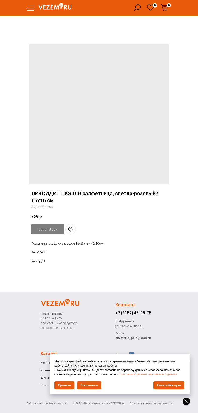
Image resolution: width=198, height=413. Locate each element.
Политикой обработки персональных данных (148, 374)
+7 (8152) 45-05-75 (133, 312)
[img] (150, 7)
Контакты (125, 304)
